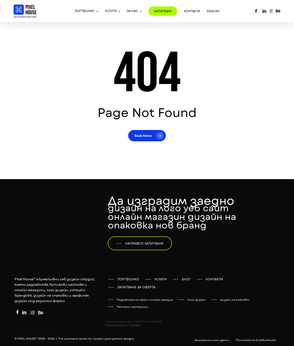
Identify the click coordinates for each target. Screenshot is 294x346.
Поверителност (116, 324)
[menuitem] (213, 11)
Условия (135, 324)
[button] (140, 243)
